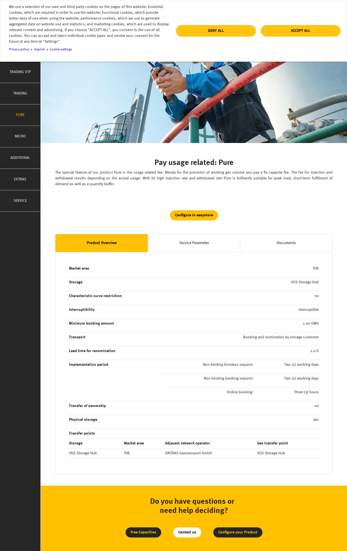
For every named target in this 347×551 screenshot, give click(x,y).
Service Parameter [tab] (194, 243)
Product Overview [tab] (102, 243)
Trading (20, 93)
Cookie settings (61, 49)
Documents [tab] (286, 243)
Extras (20, 179)
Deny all (216, 31)
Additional (20, 158)
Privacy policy (19, 49)
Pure (20, 115)
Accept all (300, 31)
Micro (20, 136)
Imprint (39, 49)
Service (20, 201)
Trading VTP (20, 72)
